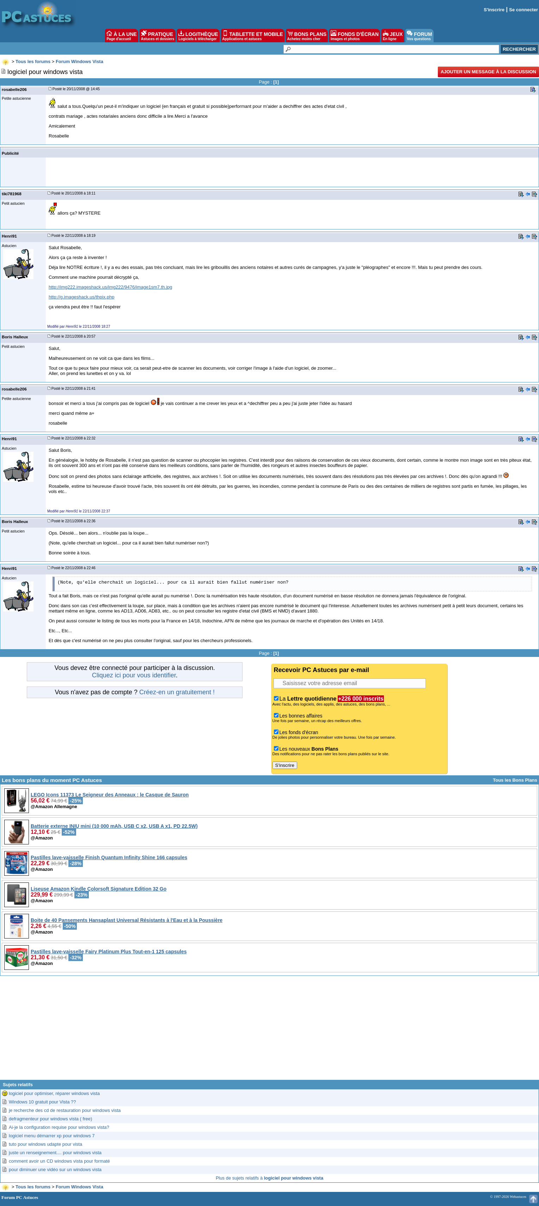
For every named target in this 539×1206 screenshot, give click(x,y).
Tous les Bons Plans (515, 780)
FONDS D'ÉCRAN (355, 35)
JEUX (393, 35)
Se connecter (523, 9)
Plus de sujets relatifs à (269, 1178)
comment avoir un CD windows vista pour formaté (59, 1161)
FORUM (419, 35)
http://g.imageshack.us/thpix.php (81, 297)
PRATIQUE (157, 35)
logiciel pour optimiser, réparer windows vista (54, 1093)
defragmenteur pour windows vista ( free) (50, 1118)
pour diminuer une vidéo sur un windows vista (55, 1169)
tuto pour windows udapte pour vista (45, 1144)
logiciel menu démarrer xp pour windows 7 (52, 1135)
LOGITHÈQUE (198, 35)
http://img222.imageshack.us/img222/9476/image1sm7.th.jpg (110, 287)
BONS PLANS (307, 35)
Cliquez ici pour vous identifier (134, 675)
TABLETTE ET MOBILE (252, 35)
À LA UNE (121, 35)
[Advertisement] (269, 1030)
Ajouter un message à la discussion (488, 71)
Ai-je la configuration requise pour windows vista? (59, 1127)
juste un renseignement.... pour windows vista (55, 1152)
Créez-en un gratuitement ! (177, 692)
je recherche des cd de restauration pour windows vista (65, 1110)
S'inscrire (494, 9)
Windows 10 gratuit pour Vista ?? (42, 1102)
